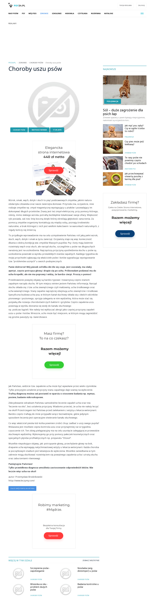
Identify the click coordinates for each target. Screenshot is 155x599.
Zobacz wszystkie (91, 560)
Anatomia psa (130, 169)
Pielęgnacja (112, 101)
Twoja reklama (125, 5)
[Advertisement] (77, 43)
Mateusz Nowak (39, 130)
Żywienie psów (130, 153)
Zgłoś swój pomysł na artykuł (22, 488)
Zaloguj (141, 5)
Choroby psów (19, 130)
